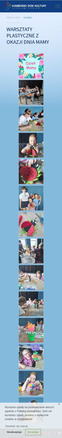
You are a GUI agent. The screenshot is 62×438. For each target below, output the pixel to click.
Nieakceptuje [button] (14, 432)
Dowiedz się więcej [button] (16, 426)
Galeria (27, 17)
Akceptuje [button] (33, 432)
